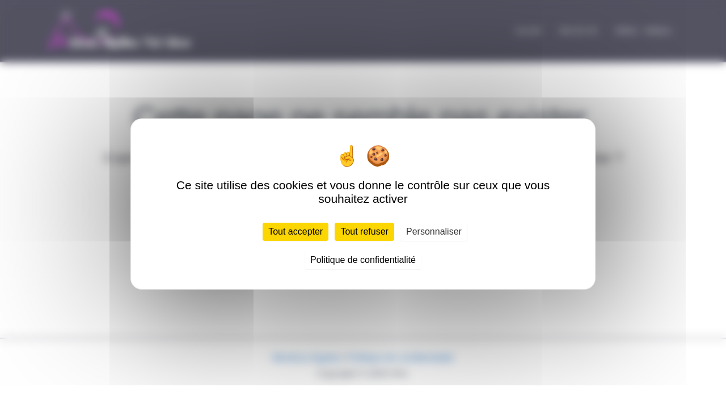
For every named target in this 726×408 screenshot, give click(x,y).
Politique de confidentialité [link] (363, 260)
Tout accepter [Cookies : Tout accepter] (295, 231)
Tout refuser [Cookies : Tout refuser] (364, 231)
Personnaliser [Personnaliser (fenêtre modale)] (434, 231)
